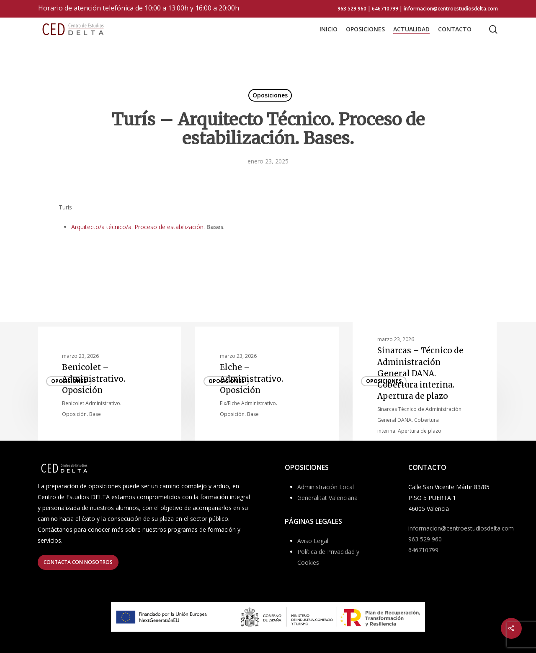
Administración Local (325, 487)
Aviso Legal (312, 541)
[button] (78, 562)
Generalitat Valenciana (327, 498)
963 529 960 (425, 539)
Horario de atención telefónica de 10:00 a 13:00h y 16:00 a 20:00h (138, 8)
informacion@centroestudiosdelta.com (461, 528)
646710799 (423, 550)
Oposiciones (270, 95)
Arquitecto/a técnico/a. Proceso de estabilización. (138, 227)
